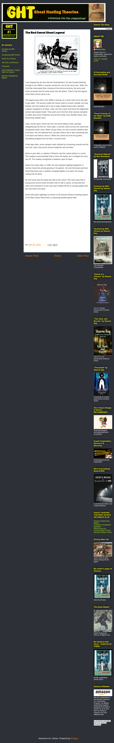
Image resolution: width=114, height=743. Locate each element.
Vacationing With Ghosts (11, 55)
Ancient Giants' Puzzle (102, 530)
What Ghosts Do (100, 528)
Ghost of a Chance (9, 59)
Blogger (74, 738)
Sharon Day (100, 49)
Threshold (5, 66)
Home (57, 255)
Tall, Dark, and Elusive (10, 62)
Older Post (83, 255)
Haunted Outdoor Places (103, 532)
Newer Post (31, 255)
